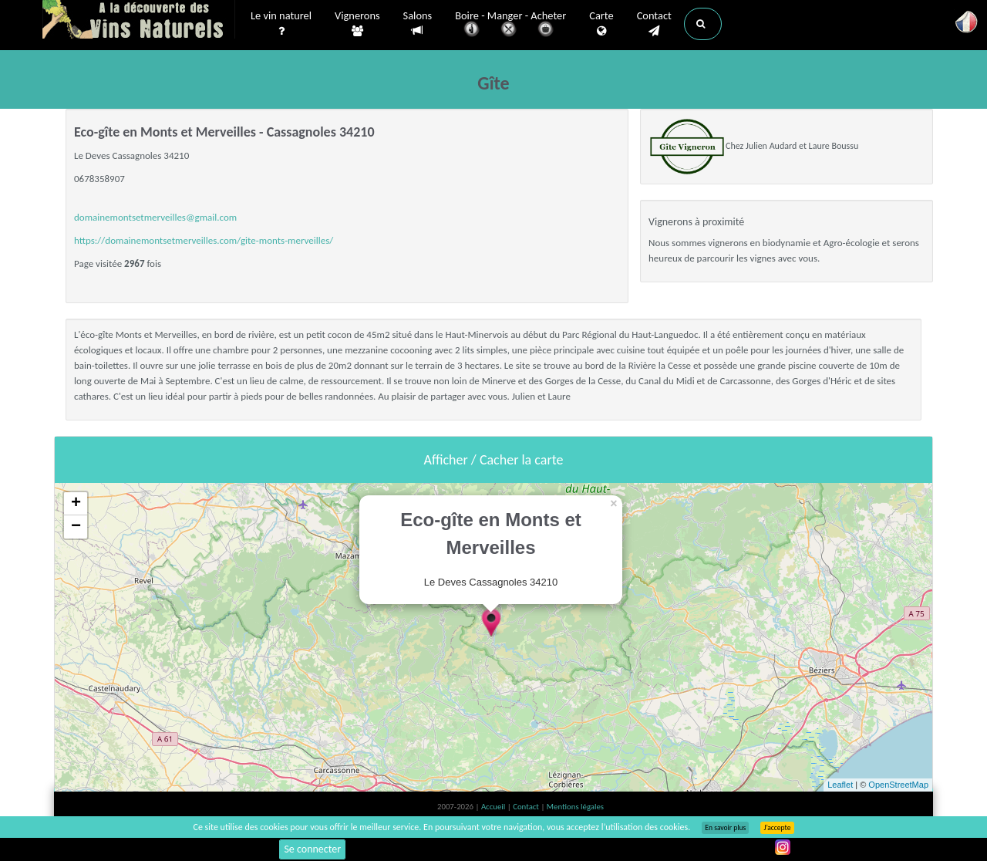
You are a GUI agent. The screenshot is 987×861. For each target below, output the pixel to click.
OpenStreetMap (898, 784)
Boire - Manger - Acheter (510, 25)
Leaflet (840, 784)
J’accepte (776, 827)
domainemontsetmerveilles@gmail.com (155, 217)
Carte (601, 24)
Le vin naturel (281, 24)
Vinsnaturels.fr (138, 21)
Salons (418, 23)
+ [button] (76, 503)
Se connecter (312, 849)
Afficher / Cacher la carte (494, 459)
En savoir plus (725, 827)
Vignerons (357, 24)
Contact (654, 24)
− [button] (76, 527)
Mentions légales (575, 807)
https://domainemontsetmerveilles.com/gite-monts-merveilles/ (203, 240)
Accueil (494, 807)
